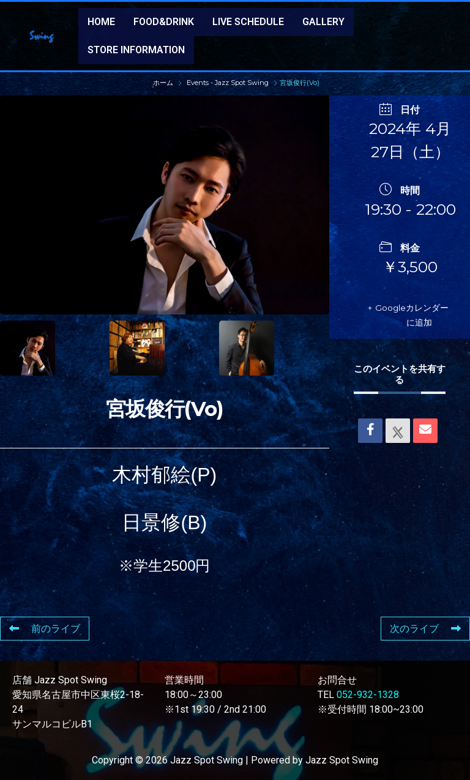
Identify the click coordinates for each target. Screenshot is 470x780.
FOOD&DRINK (163, 22)
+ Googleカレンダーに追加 (414, 315)
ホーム (164, 82)
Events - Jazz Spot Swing (228, 82)
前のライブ (44, 628)
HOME (101, 22)
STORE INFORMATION (136, 50)
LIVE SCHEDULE (248, 22)
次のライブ (425, 628)
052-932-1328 (368, 694)
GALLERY (323, 22)
